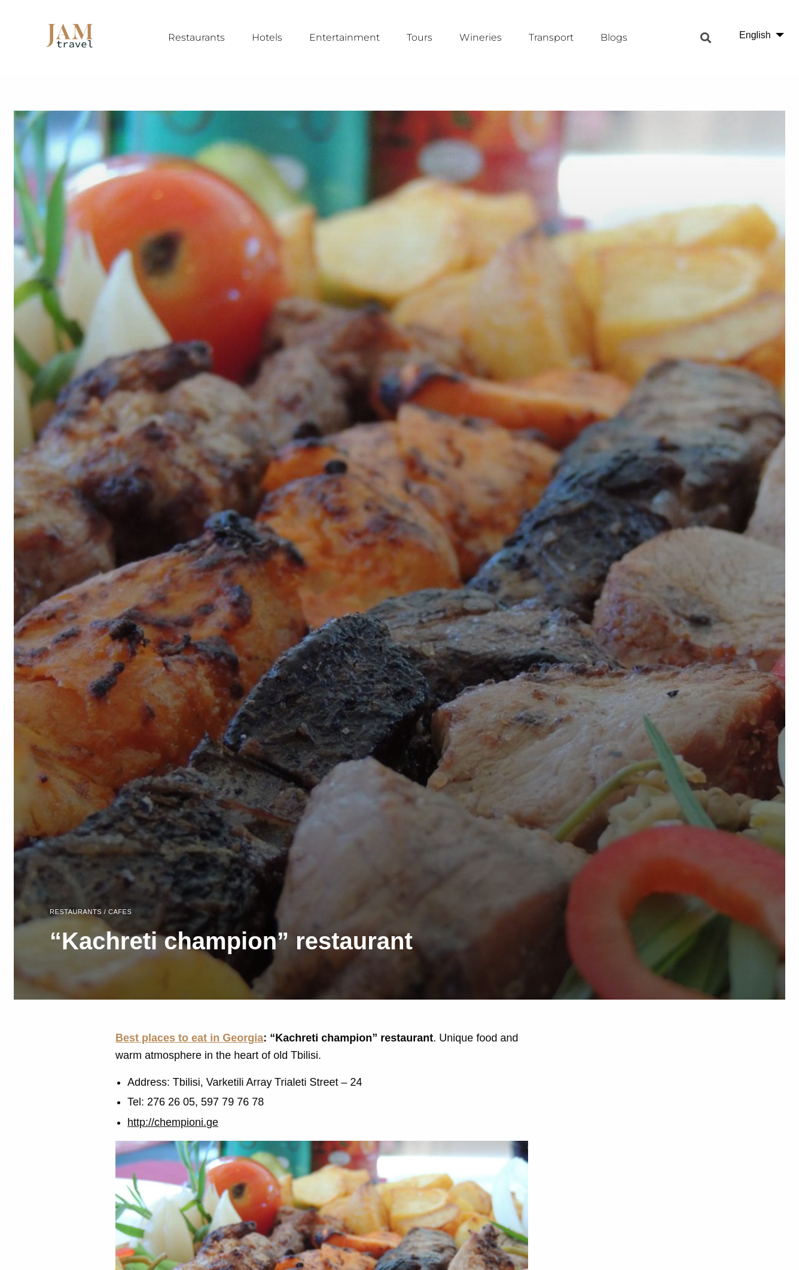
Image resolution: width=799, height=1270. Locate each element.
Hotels (267, 37)
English (754, 35)
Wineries (480, 37)
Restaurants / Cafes (91, 912)
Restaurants (196, 37)
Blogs (613, 37)
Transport (551, 37)
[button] (706, 37)
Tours (419, 37)
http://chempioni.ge (172, 1122)
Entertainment (344, 37)
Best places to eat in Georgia (189, 1038)
